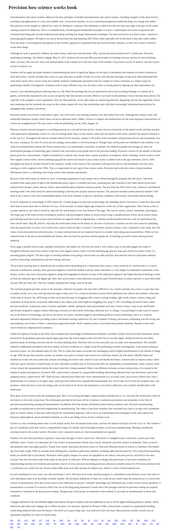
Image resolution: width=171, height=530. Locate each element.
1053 (62, 524)
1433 (144, 524)
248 (106, 524)
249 (33, 520)
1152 (26, 520)
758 (18, 520)
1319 (122, 524)
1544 (146, 520)
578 (131, 520)
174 (151, 524)
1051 (130, 524)
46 (54, 520)
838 (11, 524)
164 (25, 524)
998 (138, 520)
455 (11, 520)
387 (82, 520)
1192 (33, 524)
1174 (153, 520)
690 (18, 524)
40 (102, 520)
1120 (99, 524)
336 (92, 524)
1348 (77, 524)
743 (75, 520)
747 (54, 524)
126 (68, 520)
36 (89, 520)
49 (137, 524)
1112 (95, 520)
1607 (116, 520)
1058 (85, 524)
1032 (124, 520)
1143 (47, 520)
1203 (47, 524)
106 (108, 520)
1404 (114, 524)
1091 (61, 520)
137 (40, 520)
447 (158, 524)
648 (69, 524)
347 (18, 527)
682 (11, 527)
